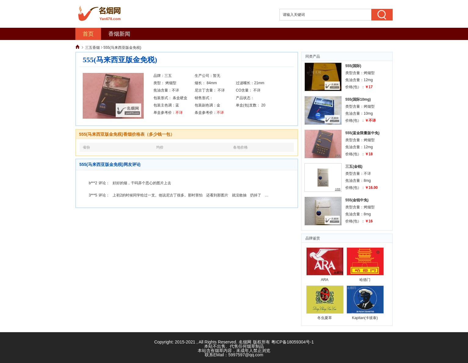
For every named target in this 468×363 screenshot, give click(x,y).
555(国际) (353, 66)
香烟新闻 (119, 34)
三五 (168, 76)
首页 (88, 34)
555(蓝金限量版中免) (362, 133)
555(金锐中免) (357, 200)
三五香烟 (92, 47)
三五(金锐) (353, 166)
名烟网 (245, 342)
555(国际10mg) (358, 99)
